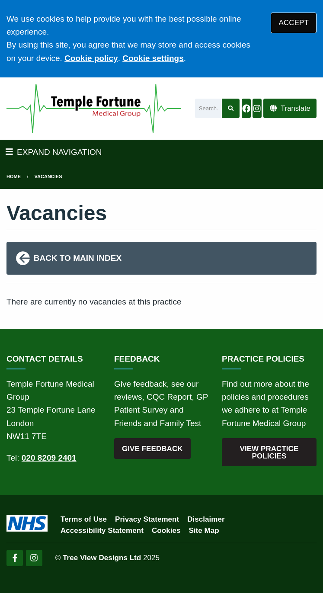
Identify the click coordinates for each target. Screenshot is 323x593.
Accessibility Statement (102, 530)
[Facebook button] (246, 108)
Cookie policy (91, 58)
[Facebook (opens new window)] (14, 558)
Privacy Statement (147, 519)
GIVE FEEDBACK (152, 449)
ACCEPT (294, 23)
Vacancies (48, 176)
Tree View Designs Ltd (102, 558)
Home (13, 176)
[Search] (208, 108)
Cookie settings (152, 58)
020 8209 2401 (49, 457)
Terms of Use (84, 519)
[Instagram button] (257, 108)
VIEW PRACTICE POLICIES (269, 452)
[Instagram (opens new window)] (34, 558)
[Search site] (231, 108)
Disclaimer (205, 519)
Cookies (166, 530)
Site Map (204, 530)
